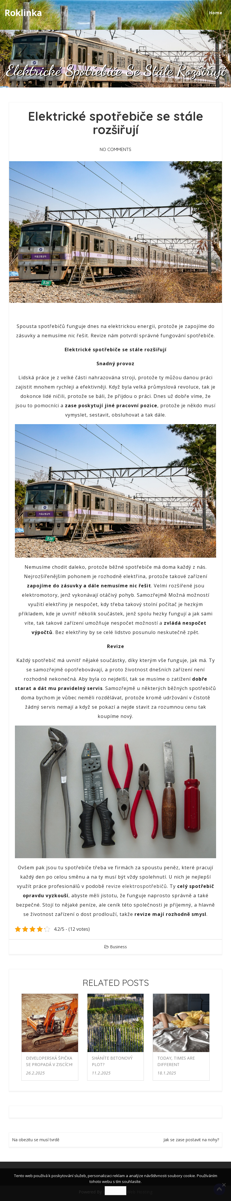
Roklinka (23, 13)
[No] (224, 1185)
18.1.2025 (166, 1073)
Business (118, 946)
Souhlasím (115, 1190)
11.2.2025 (101, 1073)
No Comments (115, 149)
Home (216, 12)
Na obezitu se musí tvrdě (35, 1139)
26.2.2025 (35, 1073)
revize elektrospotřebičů (136, 886)
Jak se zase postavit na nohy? (191, 1139)
